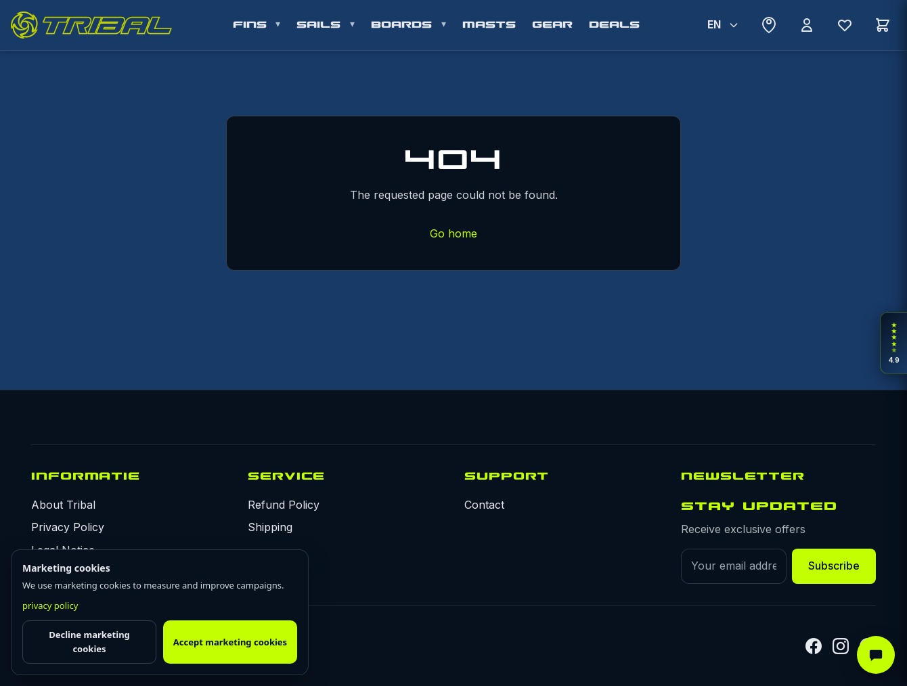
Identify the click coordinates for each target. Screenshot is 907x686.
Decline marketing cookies (89, 641)
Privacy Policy (67, 527)
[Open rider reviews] (893, 343)
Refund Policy (283, 504)
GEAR (552, 25)
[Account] (806, 25)
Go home (453, 233)
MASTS (489, 25)
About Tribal (63, 504)
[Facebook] (813, 646)
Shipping (270, 527)
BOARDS (404, 25)
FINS (252, 25)
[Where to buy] (768, 25)
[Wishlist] (844, 25)
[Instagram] (841, 646)
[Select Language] (722, 25)
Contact (484, 504)
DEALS (614, 25)
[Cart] (882, 25)
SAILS (321, 25)
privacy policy (50, 605)
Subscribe (834, 565)
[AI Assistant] (876, 655)
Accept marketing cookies (230, 642)
